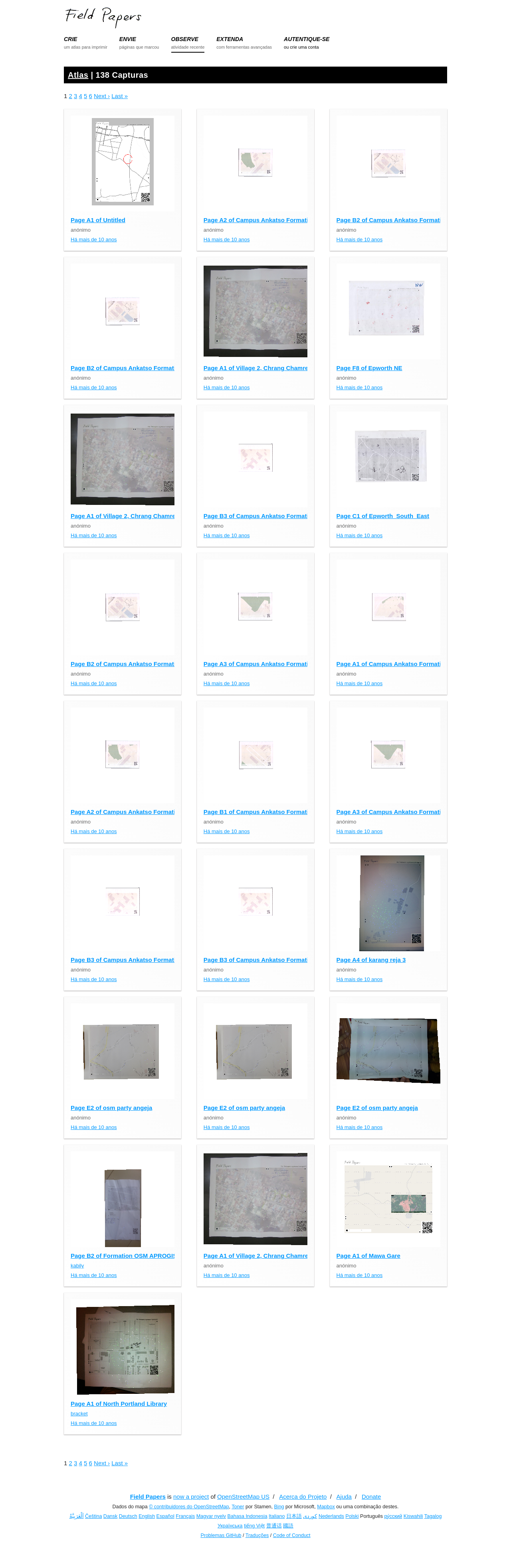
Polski (351, 1516)
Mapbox (326, 1506)
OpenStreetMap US (243, 1496)
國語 (288, 1526)
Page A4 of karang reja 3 (371, 959)
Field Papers (148, 1496)
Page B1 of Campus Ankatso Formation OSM (267, 811)
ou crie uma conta (301, 47)
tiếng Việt (254, 1526)
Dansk (110, 1516)
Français (185, 1516)
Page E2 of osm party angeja (111, 1107)
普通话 (274, 1526)
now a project (191, 1496)
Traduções (257, 1535)
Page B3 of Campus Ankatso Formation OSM (267, 515)
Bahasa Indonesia (247, 1516)
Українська (230, 1526)
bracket (79, 1414)
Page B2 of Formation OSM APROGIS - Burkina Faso (145, 1255)
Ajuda (344, 1496)
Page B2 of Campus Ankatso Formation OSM (400, 220)
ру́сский (393, 1516)
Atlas (78, 75)
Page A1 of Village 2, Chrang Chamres (258, 368)
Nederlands (331, 1516)
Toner (238, 1506)
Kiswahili (413, 1516)
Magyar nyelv (211, 1516)
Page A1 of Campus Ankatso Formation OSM (400, 663)
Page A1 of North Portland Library (119, 1403)
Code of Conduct (292, 1535)
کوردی (310, 1516)
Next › (102, 96)
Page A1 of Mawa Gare (368, 1255)
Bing (279, 1506)
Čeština (93, 1516)
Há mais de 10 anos (94, 239)
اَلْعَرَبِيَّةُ (76, 1516)
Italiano (277, 1516)
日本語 (294, 1516)
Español (165, 1516)
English (147, 1516)
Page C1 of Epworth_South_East (383, 515)
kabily (77, 1266)
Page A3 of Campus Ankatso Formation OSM (267, 663)
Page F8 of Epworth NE (369, 368)
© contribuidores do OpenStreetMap (189, 1506)
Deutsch (128, 1516)
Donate (371, 1496)
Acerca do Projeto (303, 1496)
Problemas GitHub (220, 1535)
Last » (119, 96)
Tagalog (433, 1516)
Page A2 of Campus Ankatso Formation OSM (267, 220)
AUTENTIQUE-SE (306, 39)
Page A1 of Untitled (98, 220)
